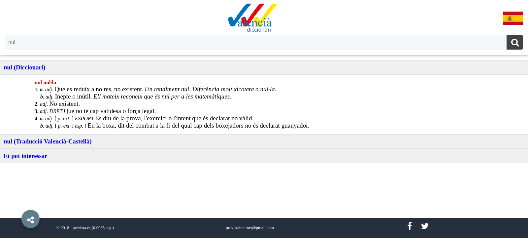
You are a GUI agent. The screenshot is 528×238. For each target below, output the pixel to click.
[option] (264, 119)
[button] (16, 204)
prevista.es (81, 227)
